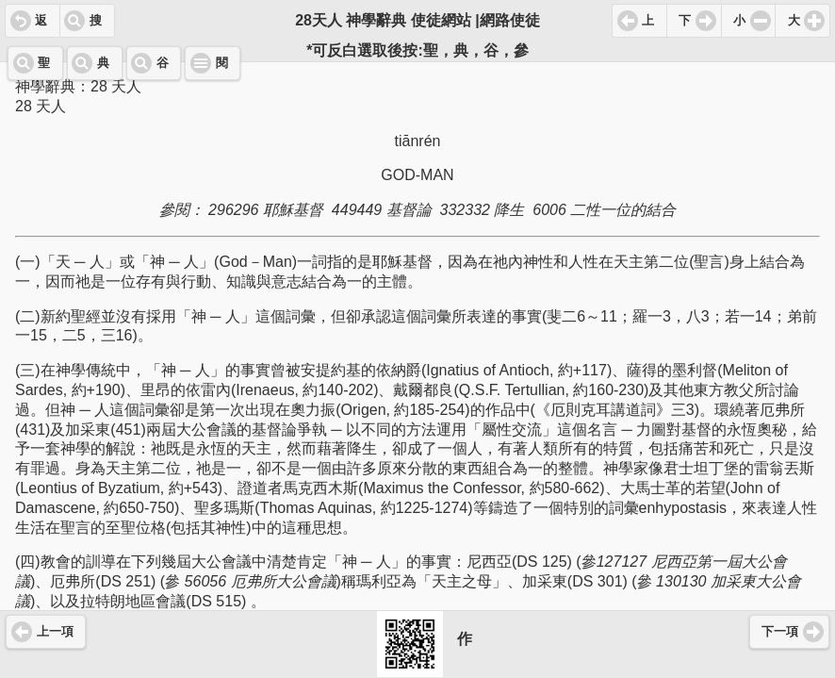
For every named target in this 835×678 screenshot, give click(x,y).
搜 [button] (96, 20)
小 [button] (739, 20)
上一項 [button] (55, 631)
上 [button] (648, 20)
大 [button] (794, 20)
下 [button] (685, 20)
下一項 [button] (779, 631)
